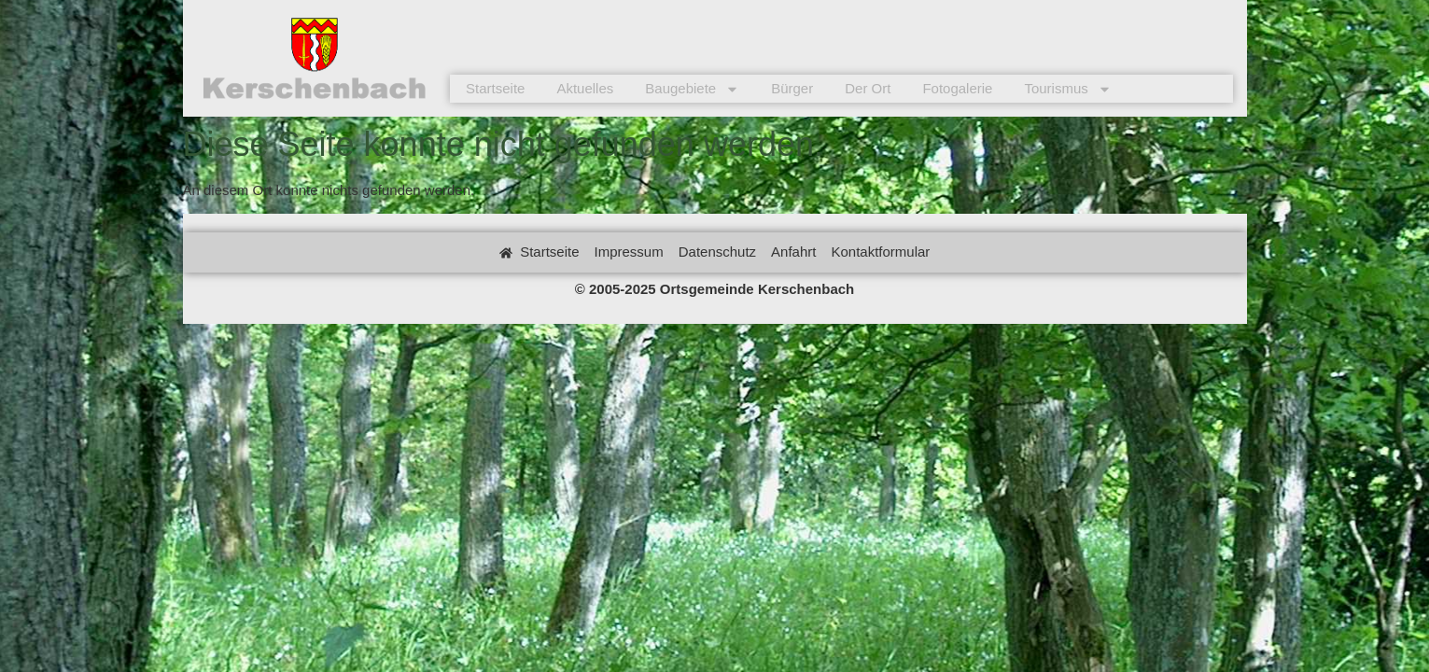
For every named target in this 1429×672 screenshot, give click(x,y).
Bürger (792, 88)
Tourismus (1067, 89)
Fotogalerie (957, 88)
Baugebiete (692, 89)
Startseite (495, 88)
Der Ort (867, 88)
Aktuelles (584, 88)
